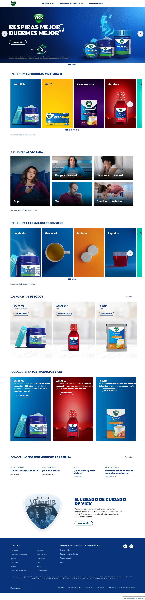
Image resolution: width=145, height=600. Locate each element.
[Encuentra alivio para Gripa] (30, 179)
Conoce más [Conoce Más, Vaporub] (17, 42)
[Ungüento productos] (25, 250)
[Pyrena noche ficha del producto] (88, 102)
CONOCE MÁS (24, 391)
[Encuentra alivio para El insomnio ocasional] (113, 166)
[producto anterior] (5, 34)
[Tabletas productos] (88, 250)
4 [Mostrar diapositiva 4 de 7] (73, 128)
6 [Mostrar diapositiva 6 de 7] (76, 128)
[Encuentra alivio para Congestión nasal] (72, 166)
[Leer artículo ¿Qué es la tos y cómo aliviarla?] (88, 478)
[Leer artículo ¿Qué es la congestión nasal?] (25, 476)
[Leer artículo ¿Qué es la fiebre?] (56, 476)
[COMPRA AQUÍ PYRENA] (116, 326)
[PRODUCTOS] (48, 3)
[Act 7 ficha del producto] (56, 102)
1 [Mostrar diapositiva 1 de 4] (69, 64)
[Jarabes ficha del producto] (120, 102)
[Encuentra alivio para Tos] (72, 193)
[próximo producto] (140, 34)
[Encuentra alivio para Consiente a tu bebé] (113, 193)
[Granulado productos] (56, 250)
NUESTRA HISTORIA (92, 564)
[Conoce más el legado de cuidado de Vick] (84, 542)
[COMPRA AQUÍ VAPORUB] (30, 326)
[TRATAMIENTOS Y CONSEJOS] (71, 3)
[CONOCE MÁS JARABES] (73, 404)
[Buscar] (134, 3)
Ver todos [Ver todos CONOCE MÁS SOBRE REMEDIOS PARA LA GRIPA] (129, 453)
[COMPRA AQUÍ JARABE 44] (73, 326)
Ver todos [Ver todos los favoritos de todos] (129, 294)
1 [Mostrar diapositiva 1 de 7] (66, 128)
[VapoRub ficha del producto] (25, 102)
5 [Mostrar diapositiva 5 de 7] (75, 128)
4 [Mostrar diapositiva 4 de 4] (75, 64)
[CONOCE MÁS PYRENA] (116, 404)
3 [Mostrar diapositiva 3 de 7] (71, 128)
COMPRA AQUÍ (21, 311)
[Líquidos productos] (120, 250)
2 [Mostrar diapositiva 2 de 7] (69, 128)
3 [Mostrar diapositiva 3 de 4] (74, 64)
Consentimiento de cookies (133, 598)
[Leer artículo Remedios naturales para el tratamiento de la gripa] (120, 478)
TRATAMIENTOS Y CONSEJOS (71, 564)
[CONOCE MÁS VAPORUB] (30, 404)
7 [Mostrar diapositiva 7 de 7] (78, 128)
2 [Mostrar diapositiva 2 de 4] (72, 64)
